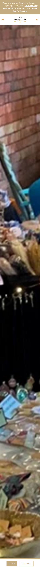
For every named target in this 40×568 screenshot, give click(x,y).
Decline (26, 563)
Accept (11, 564)
